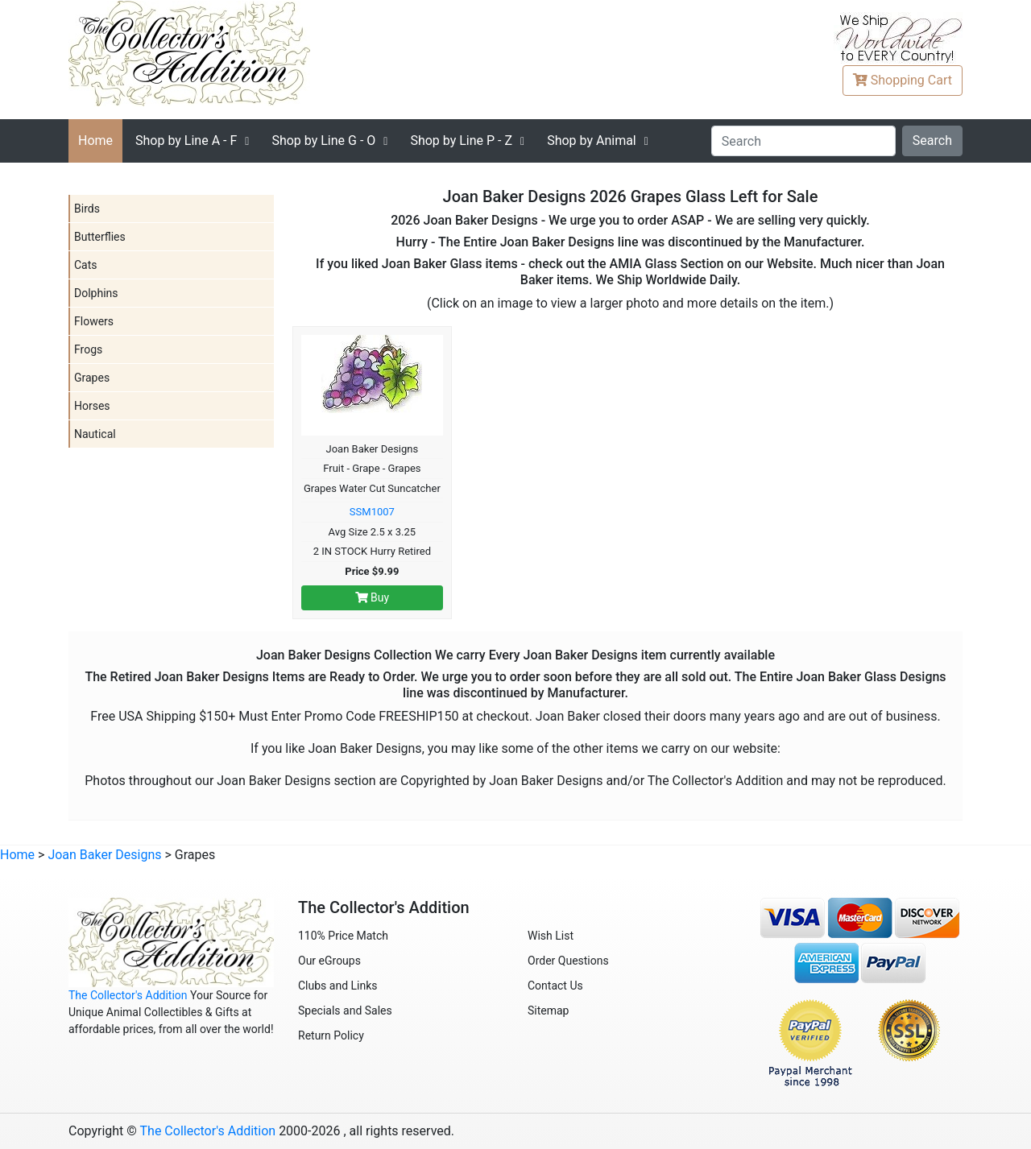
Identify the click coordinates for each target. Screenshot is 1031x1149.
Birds (87, 208)
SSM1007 (372, 512)
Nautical (95, 434)
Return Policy (331, 1035)
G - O (323, 140)
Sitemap (548, 1010)
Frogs (88, 349)
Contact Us (555, 985)
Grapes (92, 377)
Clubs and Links (338, 985)
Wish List (550, 935)
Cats (85, 264)
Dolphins (96, 293)
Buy (372, 597)
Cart (902, 80)
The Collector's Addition (128, 995)
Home (95, 140)
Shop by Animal (591, 140)
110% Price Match (343, 935)
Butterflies (100, 236)
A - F (186, 140)
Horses (92, 405)
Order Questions (568, 960)
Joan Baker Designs (104, 854)
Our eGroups (329, 960)
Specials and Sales (345, 1010)
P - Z (461, 140)
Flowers (94, 321)
